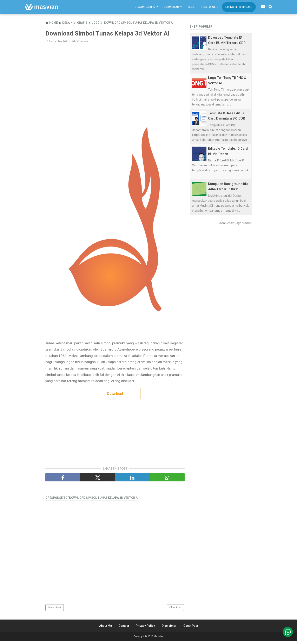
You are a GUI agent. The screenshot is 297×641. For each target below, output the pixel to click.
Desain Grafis (145, 7)
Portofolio (210, 7)
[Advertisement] (115, 76)
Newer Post (54, 607)
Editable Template (238, 7)
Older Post (175, 607)
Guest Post (190, 625)
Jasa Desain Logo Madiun (235, 223)
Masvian (159, 636)
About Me (105, 625)
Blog (191, 7)
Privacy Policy (145, 625)
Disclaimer (169, 625)
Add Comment (80, 41)
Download (171, 7)
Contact (124, 625)
